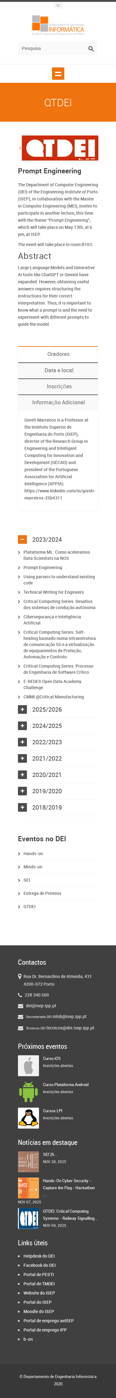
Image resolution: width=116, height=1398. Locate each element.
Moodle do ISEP (39, 1311)
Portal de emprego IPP (45, 1330)
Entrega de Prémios (43, 893)
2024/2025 (47, 726)
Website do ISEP (39, 1293)
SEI (27, 880)
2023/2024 (47, 539)
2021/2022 (47, 758)
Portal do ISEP (38, 1302)
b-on (28, 1339)
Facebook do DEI (40, 1265)
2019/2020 (47, 791)
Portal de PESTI (39, 1274)
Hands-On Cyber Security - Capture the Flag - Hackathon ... (69, 1188)
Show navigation (58, 73)
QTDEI (30, 906)
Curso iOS (52, 1059)
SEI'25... (50, 1155)
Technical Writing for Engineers (54, 592)
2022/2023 (47, 742)
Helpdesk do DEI (39, 1256)
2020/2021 (47, 775)
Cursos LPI (52, 1111)
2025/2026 (47, 709)
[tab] (58, 540)
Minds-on (33, 867)
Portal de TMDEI (39, 1284)
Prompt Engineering (43, 567)
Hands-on (33, 853)
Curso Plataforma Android (65, 1085)
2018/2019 (47, 807)
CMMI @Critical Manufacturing (54, 697)
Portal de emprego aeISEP (49, 1321)
